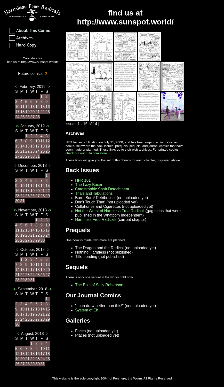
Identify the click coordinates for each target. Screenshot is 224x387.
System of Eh (86, 310)
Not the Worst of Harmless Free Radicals (110, 211)
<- (17, 87)
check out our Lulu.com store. (86, 153)
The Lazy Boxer (88, 185)
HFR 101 (83, 180)
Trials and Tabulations (94, 193)
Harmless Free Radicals (96, 219)
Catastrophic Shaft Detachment (102, 189)
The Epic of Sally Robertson (99, 285)
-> (48, 87)
